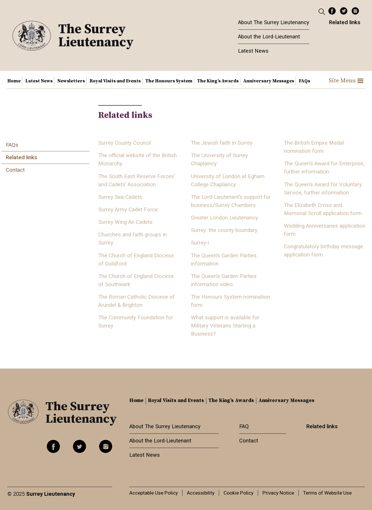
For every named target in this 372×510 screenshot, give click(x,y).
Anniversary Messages (268, 81)
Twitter (343, 11)
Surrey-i (200, 243)
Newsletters (71, 81)
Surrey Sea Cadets (120, 197)
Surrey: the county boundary (224, 230)
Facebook (332, 11)
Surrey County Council (124, 143)
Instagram (355, 11)
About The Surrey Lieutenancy (273, 22)
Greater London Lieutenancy (224, 218)
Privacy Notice (278, 493)
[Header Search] (322, 11)
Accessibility (200, 493)
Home (14, 81)
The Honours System (168, 81)
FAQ (244, 426)
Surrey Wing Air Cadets (125, 222)
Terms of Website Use (327, 493)
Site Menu (346, 80)
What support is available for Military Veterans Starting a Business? (225, 325)
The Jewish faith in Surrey (222, 143)
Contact (15, 170)
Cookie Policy (238, 493)
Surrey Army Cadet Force (128, 209)
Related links (344, 22)
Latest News (253, 51)
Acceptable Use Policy (153, 493)
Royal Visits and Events (115, 81)
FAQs (304, 81)
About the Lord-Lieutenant (269, 36)
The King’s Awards (218, 81)
